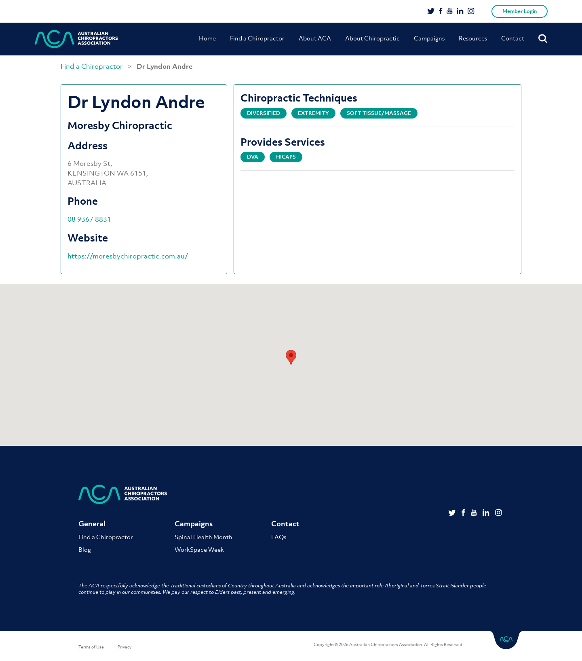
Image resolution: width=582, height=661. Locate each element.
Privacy (125, 647)
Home (207, 38)
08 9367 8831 (89, 219)
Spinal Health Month (203, 537)
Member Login (519, 11)
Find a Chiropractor (257, 38)
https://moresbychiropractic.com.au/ (127, 256)
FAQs (278, 537)
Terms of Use (91, 647)
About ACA (315, 38)
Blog (84, 549)
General (91, 523)
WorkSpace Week (199, 549)
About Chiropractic (372, 38)
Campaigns (429, 38)
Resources (473, 38)
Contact (512, 38)
